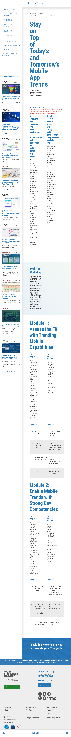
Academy (8, 49)
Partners (28, 709)
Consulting (49, 713)
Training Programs (8, 9)
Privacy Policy (7, 717)
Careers (6, 710)
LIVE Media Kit (29, 710)
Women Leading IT (10, 41)
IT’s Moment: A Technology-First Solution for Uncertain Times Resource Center (38, 660)
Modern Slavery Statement (10, 719)
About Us (6, 709)
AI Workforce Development (8, 20)
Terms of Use (7, 716)
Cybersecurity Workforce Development (12, 25)
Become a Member (12, 687)
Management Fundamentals (8, 36)
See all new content (9, 372)
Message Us (44, 685)
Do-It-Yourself (50, 709)
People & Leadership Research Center (9, 54)
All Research (33, 13)
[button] (35, 733)
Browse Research (30, 718)
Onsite (48, 712)
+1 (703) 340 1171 (50, 662)
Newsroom (6, 712)
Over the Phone (50, 710)
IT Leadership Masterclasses (8, 30)
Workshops (40, 13)
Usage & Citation (8, 715)
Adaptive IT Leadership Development (11, 14)
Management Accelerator (12, 45)
